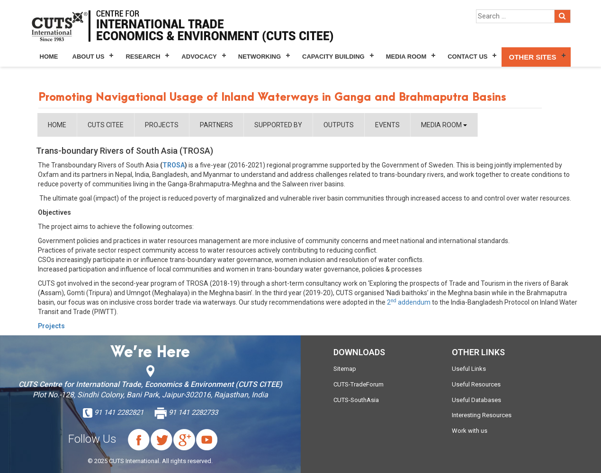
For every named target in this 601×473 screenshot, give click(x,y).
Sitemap (344, 368)
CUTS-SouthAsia (356, 399)
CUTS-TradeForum (358, 384)
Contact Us (467, 56)
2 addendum (409, 302)
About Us (88, 56)
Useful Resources (476, 384)
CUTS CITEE (106, 125)
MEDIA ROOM (444, 125)
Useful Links (469, 368)
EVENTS (387, 125)
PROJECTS (162, 125)
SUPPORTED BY (278, 125)
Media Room (406, 56)
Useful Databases (476, 399)
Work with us (469, 430)
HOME (57, 125)
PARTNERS (216, 125)
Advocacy (198, 56)
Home (49, 56)
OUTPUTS (338, 125)
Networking (259, 56)
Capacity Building (333, 56)
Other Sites (532, 57)
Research (143, 56)
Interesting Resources (481, 415)
